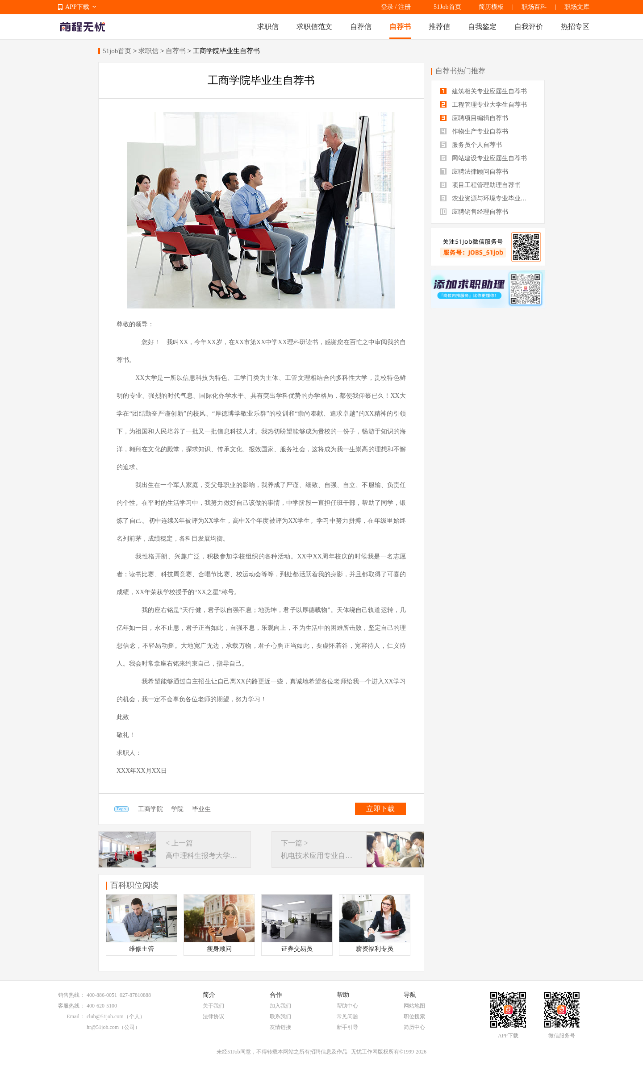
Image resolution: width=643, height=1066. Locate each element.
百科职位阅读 (134, 885)
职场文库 (576, 7)
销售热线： (71, 995)
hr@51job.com (103, 1027)
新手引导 (347, 1027)
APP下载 (77, 7)
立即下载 (380, 808)
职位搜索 (414, 1016)
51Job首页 (447, 7)
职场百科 (534, 7)
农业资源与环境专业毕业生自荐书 (487, 198)
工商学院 (150, 809)
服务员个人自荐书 (471, 145)
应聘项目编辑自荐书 (474, 118)
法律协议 (213, 1016)
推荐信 (439, 26)
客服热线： (71, 1006)
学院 (177, 809)
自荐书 (400, 26)
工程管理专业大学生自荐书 (483, 104)
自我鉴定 (482, 26)
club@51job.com (105, 1016)
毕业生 (201, 809)
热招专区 (575, 26)
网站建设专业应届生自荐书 (483, 158)
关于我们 (213, 1006)
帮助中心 (347, 1006)
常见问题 (347, 1016)
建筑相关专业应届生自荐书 (483, 91)
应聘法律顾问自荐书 (474, 171)
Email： (76, 1016)
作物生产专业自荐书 (474, 131)
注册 (404, 7)
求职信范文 (314, 26)
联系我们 (280, 1016)
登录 (387, 7)
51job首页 (117, 50)
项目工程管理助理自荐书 (480, 185)
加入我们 (280, 1006)
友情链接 (280, 1027)
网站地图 (414, 1006)
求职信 (268, 26)
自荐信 (361, 26)
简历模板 (491, 7)
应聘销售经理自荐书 (474, 211)
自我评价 (528, 26)
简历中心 (414, 1027)
